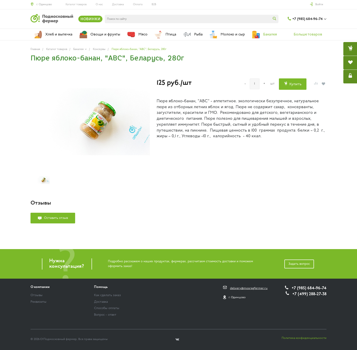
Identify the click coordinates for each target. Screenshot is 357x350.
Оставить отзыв (56, 218)
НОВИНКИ (90, 19)
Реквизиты (38, 302)
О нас (99, 4)
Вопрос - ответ (105, 315)
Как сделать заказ (107, 295)
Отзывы (37, 295)
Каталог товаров (76, 4)
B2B (154, 4)
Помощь (101, 287)
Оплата (138, 4)
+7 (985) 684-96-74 (307, 19)
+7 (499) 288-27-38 (309, 294)
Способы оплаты (106, 308)
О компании (40, 287)
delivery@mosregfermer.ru (249, 288)
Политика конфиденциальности (304, 338)
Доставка (118, 4)
